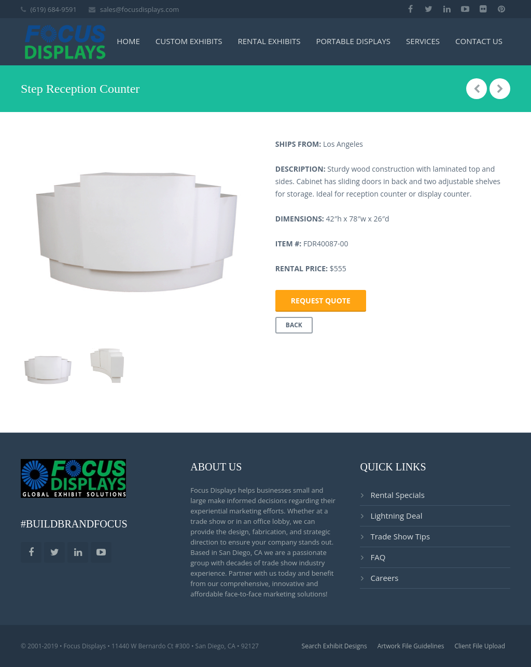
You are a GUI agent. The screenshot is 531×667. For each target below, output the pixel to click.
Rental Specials (397, 495)
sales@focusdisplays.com (139, 9)
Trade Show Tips (400, 536)
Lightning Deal (396, 515)
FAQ (377, 557)
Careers (384, 578)
